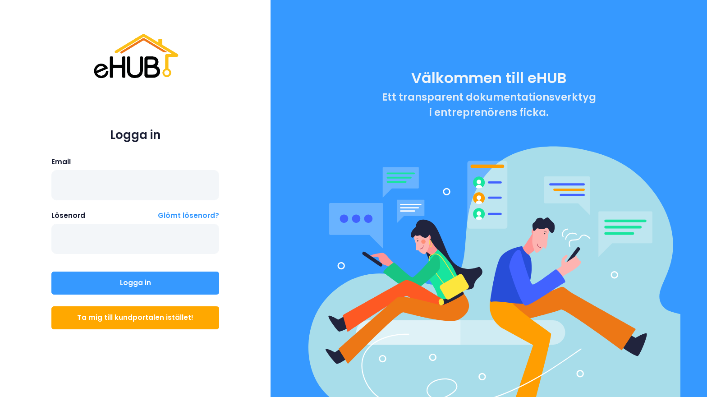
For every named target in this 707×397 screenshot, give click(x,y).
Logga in (135, 282)
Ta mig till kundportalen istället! (135, 317)
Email (61, 161)
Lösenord (68, 215)
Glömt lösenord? (188, 215)
